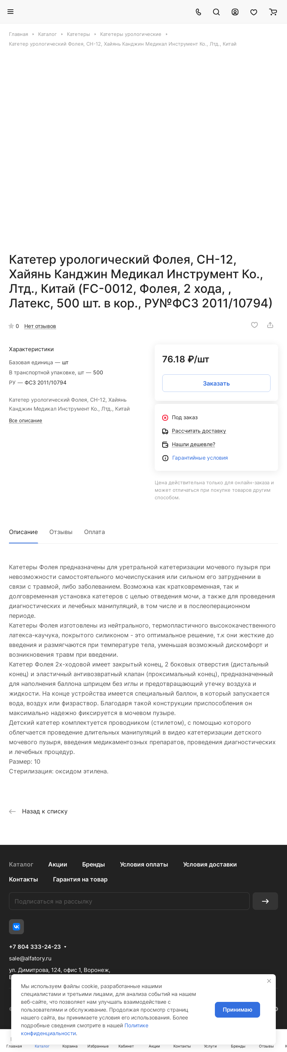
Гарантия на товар (80, 879)
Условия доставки (210, 864)
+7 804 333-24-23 (35, 947)
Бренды (93, 864)
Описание (23, 532)
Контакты (23, 879)
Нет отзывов (40, 326)
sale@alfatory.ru (30, 958)
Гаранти (182, 457)
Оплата (94, 532)
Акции (57, 864)
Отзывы (60, 532)
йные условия (210, 457)
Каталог (21, 864)
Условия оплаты (144, 864)
